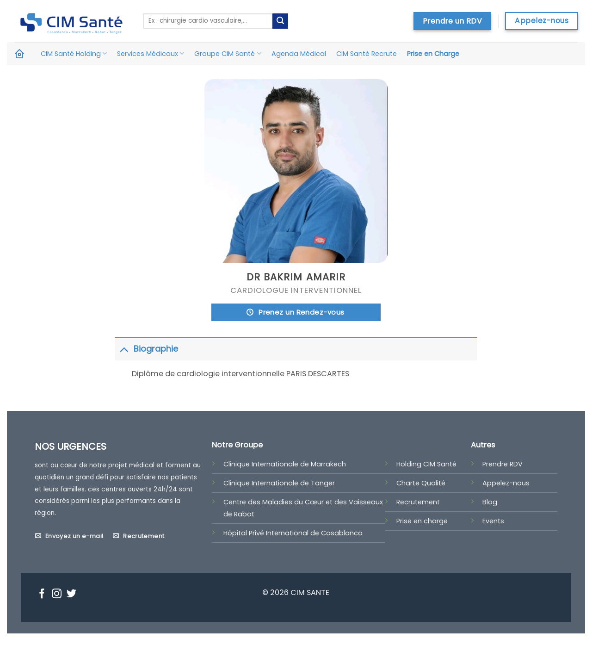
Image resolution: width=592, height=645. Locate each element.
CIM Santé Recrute (366, 53)
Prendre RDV (502, 464)
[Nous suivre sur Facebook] (42, 594)
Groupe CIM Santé (227, 53)
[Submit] (280, 21)
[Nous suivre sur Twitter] (71, 594)
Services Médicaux (150, 53)
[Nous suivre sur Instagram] (57, 594)
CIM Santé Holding (74, 53)
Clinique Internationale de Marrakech (284, 464)
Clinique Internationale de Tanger (279, 483)
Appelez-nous (506, 483)
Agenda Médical (298, 53)
